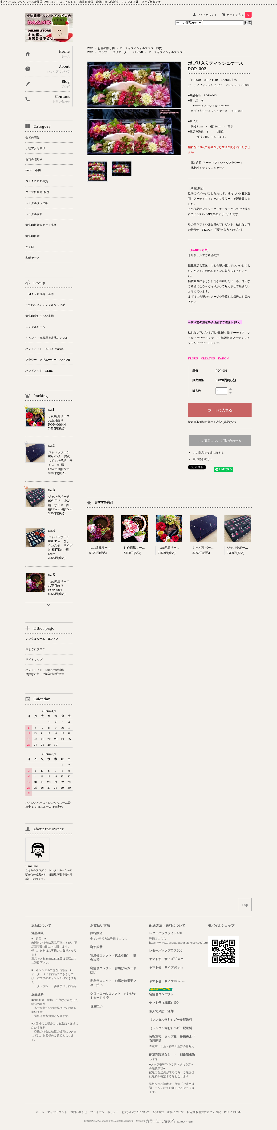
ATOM (236, 1112)
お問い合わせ (78, 1112)
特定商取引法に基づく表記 (204, 1112)
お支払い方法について (136, 1112)
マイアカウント (207, 14)
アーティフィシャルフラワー (166, 52)
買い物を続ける (202, 459)
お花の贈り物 (106, 48)
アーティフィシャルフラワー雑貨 (140, 48)
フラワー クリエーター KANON (120, 52)
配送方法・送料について (168, 1112)
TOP (90, 48)
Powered (164, 1120)
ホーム (40, 1112)
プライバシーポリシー (104, 1112)
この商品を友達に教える (208, 452)
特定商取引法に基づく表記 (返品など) (212, 422)
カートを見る (239, 14)
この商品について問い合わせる (219, 440)
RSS (226, 1112)
